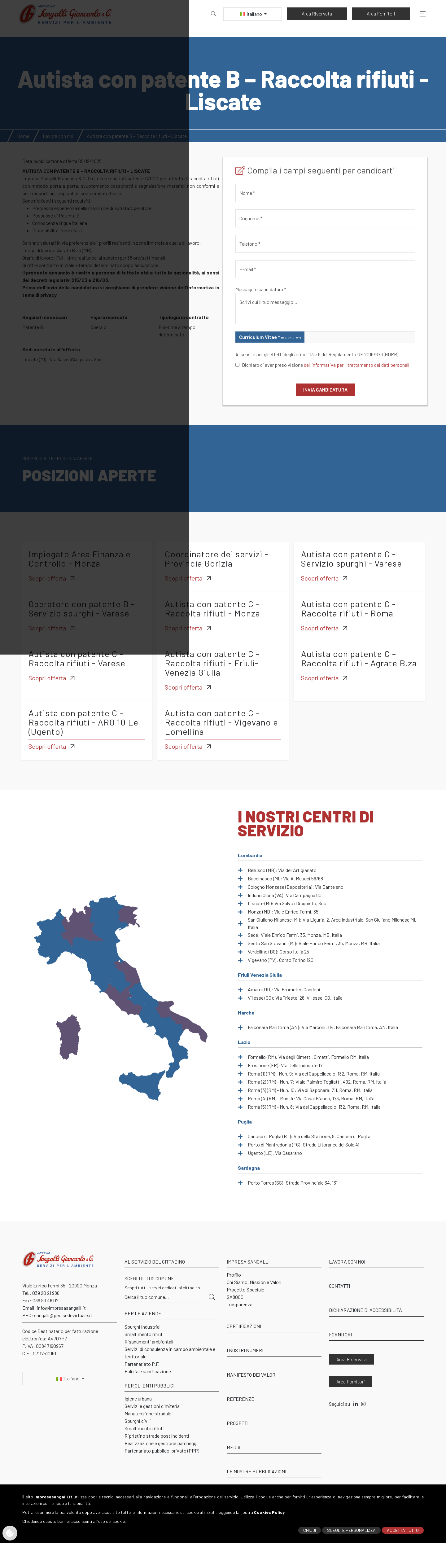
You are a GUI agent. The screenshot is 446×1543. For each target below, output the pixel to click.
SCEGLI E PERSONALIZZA (351, 1524)
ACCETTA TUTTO (403, 1524)
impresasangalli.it (53, 1491)
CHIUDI (309, 1524)
